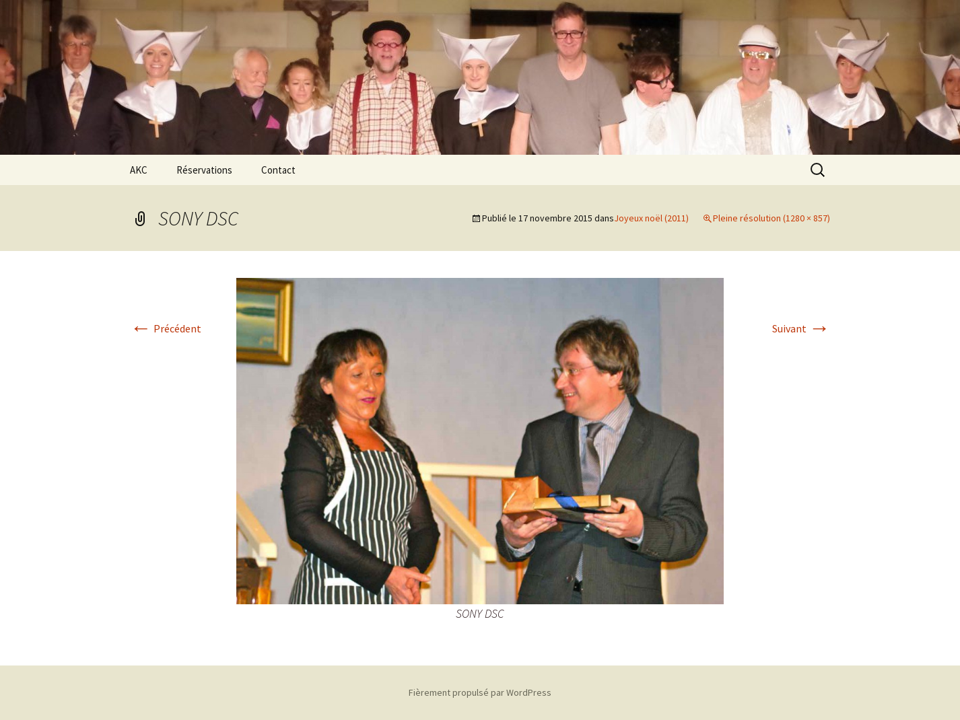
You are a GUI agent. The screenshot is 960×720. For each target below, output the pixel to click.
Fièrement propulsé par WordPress (480, 692)
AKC (138, 170)
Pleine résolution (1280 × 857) (771, 218)
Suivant (801, 328)
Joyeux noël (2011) (651, 218)
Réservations (204, 170)
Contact (278, 170)
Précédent (165, 328)
